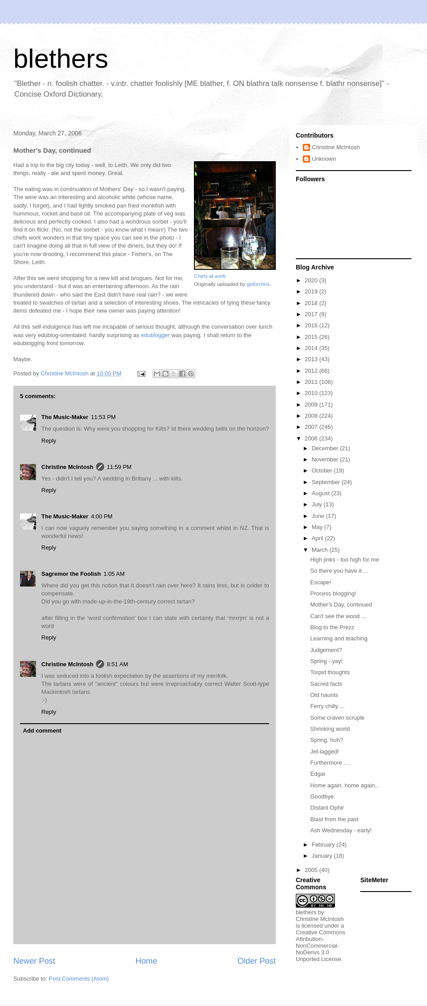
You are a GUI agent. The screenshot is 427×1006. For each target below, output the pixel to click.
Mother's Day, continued (341, 604)
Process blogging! (333, 593)
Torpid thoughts (330, 672)
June (319, 516)
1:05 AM (114, 573)
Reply (48, 440)
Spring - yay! (326, 661)
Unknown (324, 158)
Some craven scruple (337, 717)
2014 (312, 348)
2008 (312, 415)
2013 (312, 359)
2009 (312, 404)
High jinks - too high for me (344, 559)
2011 (312, 382)
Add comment (42, 730)
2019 (312, 291)
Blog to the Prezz (332, 627)
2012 (312, 370)
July (318, 504)
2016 (312, 325)
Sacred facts (326, 683)
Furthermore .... (330, 762)
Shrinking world (330, 728)
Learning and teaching (338, 638)
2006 (312, 438)
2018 (312, 303)
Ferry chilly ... (327, 706)
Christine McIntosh (67, 467)
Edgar (318, 773)
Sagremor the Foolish (71, 573)
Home (146, 961)
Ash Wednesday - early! (340, 830)
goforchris (258, 284)
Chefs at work (210, 276)
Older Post (257, 961)
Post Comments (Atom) (79, 978)
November (326, 459)
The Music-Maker (64, 417)
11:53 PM (103, 417)
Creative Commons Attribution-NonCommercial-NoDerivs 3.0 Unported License (320, 945)
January (323, 855)
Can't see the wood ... (338, 616)
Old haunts (324, 695)
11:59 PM (119, 467)
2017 (312, 314)
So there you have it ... (339, 570)
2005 (312, 870)
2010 (312, 393)
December (326, 448)
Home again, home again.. (344, 785)
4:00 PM (101, 516)
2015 (312, 337)
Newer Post (34, 961)
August (321, 493)
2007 (312, 427)
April (318, 538)
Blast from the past (334, 819)
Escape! (320, 582)
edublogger (155, 335)
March (321, 549)
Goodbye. (322, 796)
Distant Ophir (327, 807)
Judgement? (326, 650)
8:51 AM (117, 664)
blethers (60, 58)
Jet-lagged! (324, 751)
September (327, 482)
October (323, 470)
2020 (312, 280)
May (318, 527)
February (324, 844)
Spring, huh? (326, 740)
